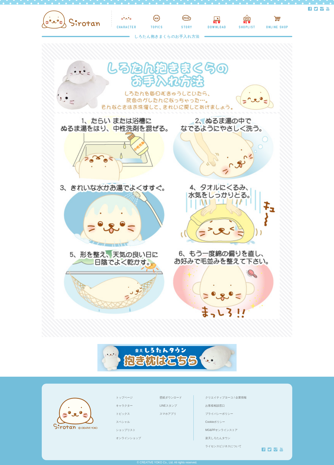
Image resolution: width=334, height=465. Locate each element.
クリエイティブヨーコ (219, 397)
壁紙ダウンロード (171, 397)
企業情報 (241, 397)
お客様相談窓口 (215, 405)
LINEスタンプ (168, 405)
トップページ (124, 397)
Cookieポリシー (215, 422)
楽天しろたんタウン (217, 438)
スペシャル (123, 422)
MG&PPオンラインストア (221, 430)
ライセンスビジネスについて (223, 446)
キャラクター (124, 405)
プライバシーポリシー (219, 413)
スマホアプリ (168, 413)
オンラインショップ (128, 438)
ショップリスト (125, 430)
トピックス (123, 413)
